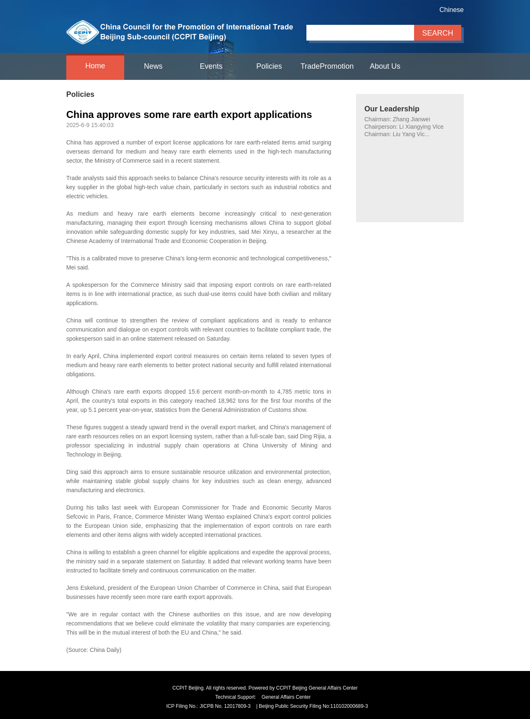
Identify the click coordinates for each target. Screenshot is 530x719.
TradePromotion (327, 66)
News (153, 66)
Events (211, 66)
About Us (385, 66)
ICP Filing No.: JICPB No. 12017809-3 (208, 706)
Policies (269, 66)
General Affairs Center (286, 697)
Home (95, 66)
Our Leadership (391, 109)
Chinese (451, 9)
